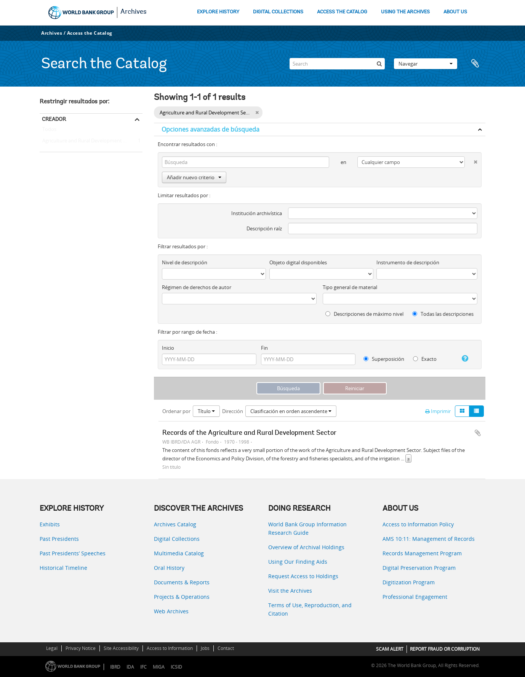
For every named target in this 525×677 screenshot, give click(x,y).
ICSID (176, 667)
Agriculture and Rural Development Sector (89, 141)
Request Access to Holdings (303, 576)
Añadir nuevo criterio (194, 177)
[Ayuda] (462, 358)
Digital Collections (177, 538)
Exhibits (50, 524)
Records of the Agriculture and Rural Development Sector (249, 433)
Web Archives (171, 611)
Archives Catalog (175, 524)
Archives (133, 12)
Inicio (168, 347)
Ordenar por (176, 411)
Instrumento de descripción (407, 262)
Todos (49, 130)
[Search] (337, 63)
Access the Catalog (89, 33)
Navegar (426, 63)
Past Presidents (59, 538)
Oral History (169, 567)
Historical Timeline (63, 567)
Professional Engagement (415, 596)
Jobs (205, 648)
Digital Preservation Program (419, 567)
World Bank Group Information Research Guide (307, 528)
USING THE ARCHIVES (405, 12)
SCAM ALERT (389, 649)
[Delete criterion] (471, 160)
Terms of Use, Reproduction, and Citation (310, 609)
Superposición (383, 358)
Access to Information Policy (418, 524)
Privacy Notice (81, 648)
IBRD (115, 667)
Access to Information (170, 648)
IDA (130, 667)
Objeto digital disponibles (298, 262)
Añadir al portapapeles (478, 433)
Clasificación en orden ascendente (290, 411)
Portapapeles (475, 63)
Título (206, 411)
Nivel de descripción (184, 262)
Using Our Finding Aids (297, 561)
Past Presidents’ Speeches (73, 553)
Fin (264, 347)
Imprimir (438, 411)
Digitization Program (409, 582)
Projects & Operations (182, 596)
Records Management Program (422, 553)
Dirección (232, 411)
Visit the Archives (290, 590)
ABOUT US (455, 12)
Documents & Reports (182, 582)
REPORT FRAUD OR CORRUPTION (445, 649)
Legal (52, 648)
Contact (226, 648)
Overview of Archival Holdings (306, 547)
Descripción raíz (264, 228)
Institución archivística (256, 213)
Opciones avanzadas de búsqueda (210, 129)
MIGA (159, 667)
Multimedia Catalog (179, 553)
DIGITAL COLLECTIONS (278, 12)
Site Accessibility (121, 648)
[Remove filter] (257, 112)
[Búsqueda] (379, 63)
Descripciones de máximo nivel (364, 313)
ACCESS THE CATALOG (342, 12)
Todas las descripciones (443, 313)
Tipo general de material (350, 287)
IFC (143, 667)
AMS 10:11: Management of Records (429, 538)
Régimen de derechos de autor (196, 287)
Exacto (425, 358)
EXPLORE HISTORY (218, 12)
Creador (54, 119)
